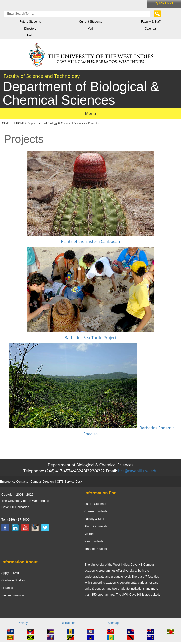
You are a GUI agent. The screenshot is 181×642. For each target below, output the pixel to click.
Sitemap (113, 623)
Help (30, 35)
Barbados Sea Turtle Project (91, 337)
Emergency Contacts (14, 481)
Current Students (90, 21)
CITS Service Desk (69, 481)
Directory (30, 28)
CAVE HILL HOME (13, 123)
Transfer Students (96, 549)
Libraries (7, 588)
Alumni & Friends (95, 526)
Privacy (23, 623)
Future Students (30, 21)
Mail (90, 28)
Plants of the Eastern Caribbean (90, 241)
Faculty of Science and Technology (42, 76)
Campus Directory (42, 481)
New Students (93, 541)
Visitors (89, 534)
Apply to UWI (10, 573)
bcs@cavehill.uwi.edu (138, 471)
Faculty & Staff (151, 21)
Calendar (151, 28)
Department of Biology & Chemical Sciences (56, 123)
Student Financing (13, 595)
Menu (90, 113)
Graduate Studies (13, 580)
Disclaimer (68, 623)
